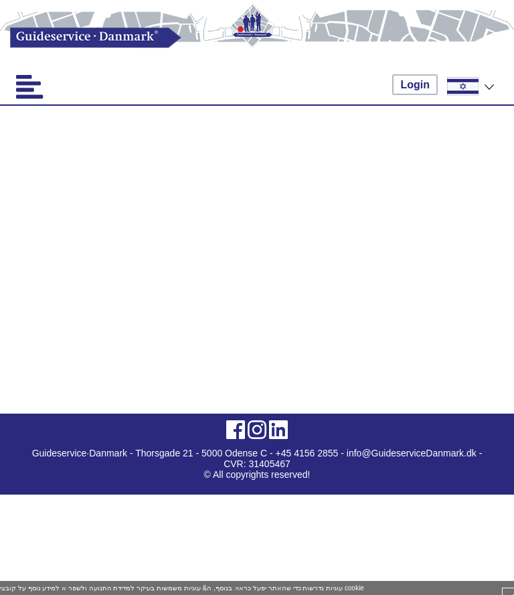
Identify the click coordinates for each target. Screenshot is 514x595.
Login (415, 84)
